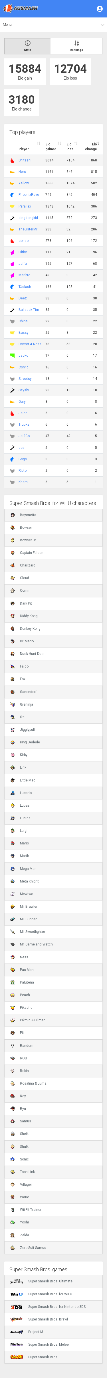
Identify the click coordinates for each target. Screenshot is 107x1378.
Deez (23, 298)
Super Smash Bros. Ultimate (41, 1281)
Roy (18, 1096)
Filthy (23, 252)
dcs (22, 448)
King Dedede (25, 742)
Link (18, 767)
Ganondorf (23, 692)
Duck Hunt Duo (26, 654)
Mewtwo (21, 894)
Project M (26, 1332)
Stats (27, 46)
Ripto (23, 471)
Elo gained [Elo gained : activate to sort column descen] (50, 146)
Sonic (19, 1159)
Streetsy (25, 379)
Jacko (23, 356)
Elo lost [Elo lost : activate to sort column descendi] (69, 146)
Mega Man (23, 868)
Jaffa (23, 264)
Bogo (23, 459)
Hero (22, 172)
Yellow (24, 183)
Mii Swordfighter (27, 931)
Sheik (19, 1134)
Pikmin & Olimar (27, 1020)
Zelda (19, 1235)
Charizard (22, 565)
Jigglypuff (22, 729)
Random (21, 1045)
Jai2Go (24, 436)
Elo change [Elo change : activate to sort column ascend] (91, 146)
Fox (17, 679)
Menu (7, 24)
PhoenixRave (29, 195)
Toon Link (22, 1172)
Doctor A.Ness (30, 344)
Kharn (23, 482)
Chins (23, 321)
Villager (21, 1184)
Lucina (20, 818)
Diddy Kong (24, 616)
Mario (19, 843)
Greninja (21, 704)
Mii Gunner (23, 919)
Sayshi (24, 390)
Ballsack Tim (29, 310)
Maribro (24, 275)
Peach (20, 995)
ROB (18, 1058)
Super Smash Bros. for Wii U (41, 1294)
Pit (17, 1032)
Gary (22, 402)
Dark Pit (21, 603)
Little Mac (22, 780)
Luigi (18, 830)
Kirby (18, 755)
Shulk (19, 1146)
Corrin (19, 590)
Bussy (24, 333)
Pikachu (21, 1007)
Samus (20, 1121)
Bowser (21, 527)
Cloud (19, 578)
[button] (100, 8)
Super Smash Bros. (34, 1357)
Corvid (24, 367)
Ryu (18, 1108)
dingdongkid (28, 218)
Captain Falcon (26, 552)
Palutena (22, 982)
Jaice (23, 413)
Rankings (76, 46)
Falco (19, 666)
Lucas (20, 805)
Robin (19, 1071)
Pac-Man (22, 970)
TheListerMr (28, 229)
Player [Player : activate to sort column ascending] (24, 149)
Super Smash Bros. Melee (39, 1344)
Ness (19, 957)
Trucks (24, 425)
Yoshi (19, 1222)
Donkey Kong (25, 628)
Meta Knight (24, 881)
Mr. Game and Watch (31, 944)
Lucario (21, 793)
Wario (19, 1197)
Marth (19, 856)
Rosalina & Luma (28, 1083)
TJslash (25, 287)
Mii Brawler (23, 906)
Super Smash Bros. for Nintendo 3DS (48, 1306)
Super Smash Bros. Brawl (39, 1319)
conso (24, 241)
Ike (17, 717)
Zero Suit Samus (28, 1247)
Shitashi (25, 160)
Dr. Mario (22, 641)
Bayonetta (23, 515)
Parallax (25, 206)
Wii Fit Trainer (25, 1209)
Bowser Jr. (23, 540)
